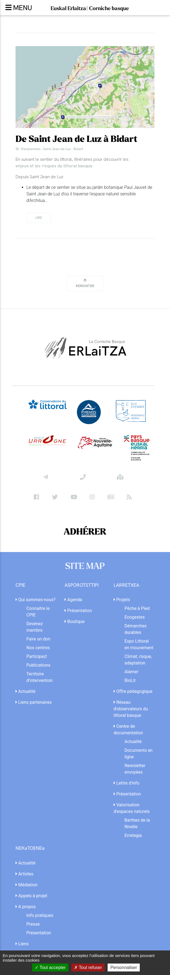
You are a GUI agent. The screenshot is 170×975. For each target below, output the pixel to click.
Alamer (131, 671)
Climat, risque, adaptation (138, 660)
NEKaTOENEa (30, 848)
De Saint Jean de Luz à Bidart (76, 139)
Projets (122, 599)
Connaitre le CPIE (38, 612)
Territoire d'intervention (39, 677)
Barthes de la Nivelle (137, 823)
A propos (26, 906)
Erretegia (133, 835)
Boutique (74, 621)
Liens (22, 943)
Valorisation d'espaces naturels (132, 808)
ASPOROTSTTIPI (82, 585)
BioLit (130, 680)
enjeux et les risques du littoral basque (54, 165)
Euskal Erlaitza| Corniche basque (90, 8)
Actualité (25, 691)
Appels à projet (31, 895)
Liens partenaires (34, 702)
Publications (38, 665)
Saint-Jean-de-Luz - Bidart (63, 149)
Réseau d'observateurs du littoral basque (131, 709)
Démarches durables (136, 629)
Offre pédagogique (133, 691)
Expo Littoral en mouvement (139, 644)
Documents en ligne (139, 753)
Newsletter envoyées (135, 769)
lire (38, 217)
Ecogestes (135, 617)
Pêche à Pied (137, 608)
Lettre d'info (126, 783)
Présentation (78, 610)
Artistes (25, 873)
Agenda (73, 599)
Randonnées (31, 149)
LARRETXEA (126, 585)
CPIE (20, 585)
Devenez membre (34, 627)
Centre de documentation (128, 729)
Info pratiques (39, 915)
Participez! (36, 656)
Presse (33, 924)
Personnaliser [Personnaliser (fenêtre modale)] (123, 967)
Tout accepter (50, 967)
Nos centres (38, 647)
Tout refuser (88, 967)
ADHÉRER (85, 532)
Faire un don (38, 639)
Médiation (27, 884)
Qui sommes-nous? (36, 599)
